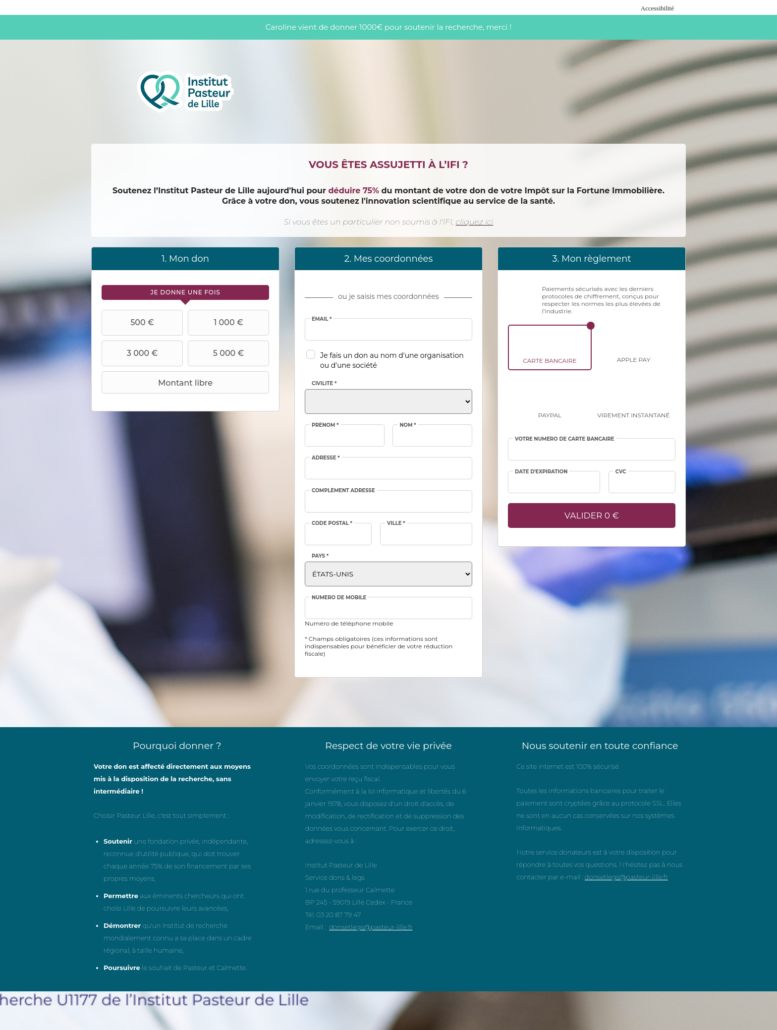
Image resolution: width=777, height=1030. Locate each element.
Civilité (324, 384)
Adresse (326, 458)
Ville (396, 523)
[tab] (185, 292)
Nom (407, 425)
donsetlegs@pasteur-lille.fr (370, 927)
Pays (320, 556)
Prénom (325, 425)
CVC (620, 472)
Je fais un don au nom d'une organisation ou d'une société (392, 360)
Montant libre (158, 383)
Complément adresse (343, 491)
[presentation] (185, 292)
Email (322, 319)
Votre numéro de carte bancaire (564, 439)
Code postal (332, 523)
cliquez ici (475, 222)
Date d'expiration (541, 472)
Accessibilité (657, 8)
